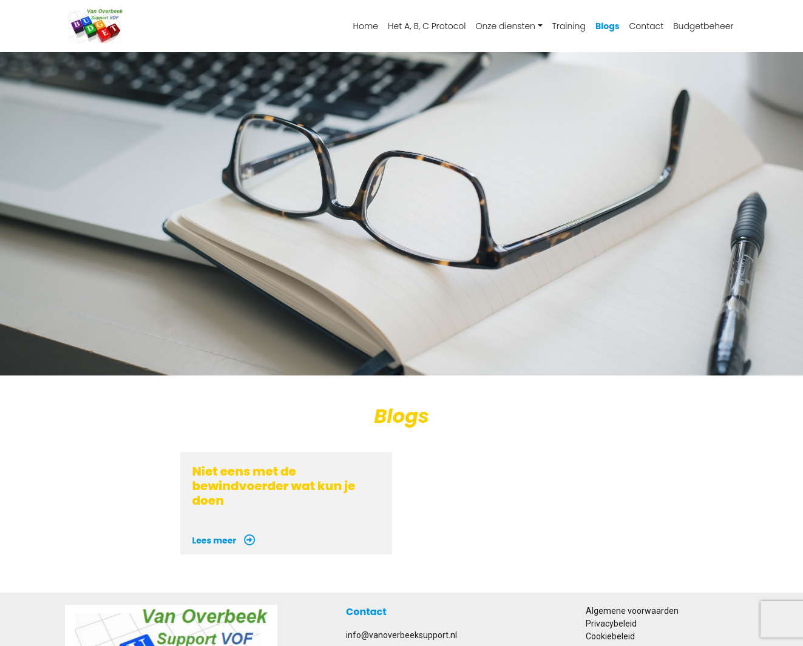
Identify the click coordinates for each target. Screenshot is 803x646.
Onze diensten (505, 26)
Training (569, 26)
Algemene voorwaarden (632, 611)
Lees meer (224, 540)
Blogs (607, 26)
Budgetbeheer (703, 26)
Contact (646, 26)
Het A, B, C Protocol (427, 26)
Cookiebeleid (610, 636)
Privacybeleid (611, 623)
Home (366, 26)
